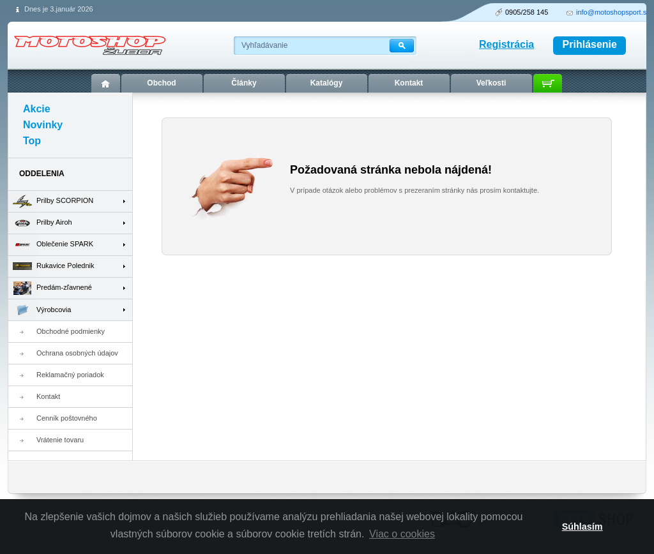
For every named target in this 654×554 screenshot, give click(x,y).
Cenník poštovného (66, 418)
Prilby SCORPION (50, 201)
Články (243, 83)
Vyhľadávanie (264, 45)
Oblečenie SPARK (50, 244)
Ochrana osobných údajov (77, 353)
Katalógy (326, 83)
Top (32, 140)
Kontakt (48, 396)
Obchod (161, 83)
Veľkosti (491, 83)
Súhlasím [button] (582, 526)
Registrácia (506, 44)
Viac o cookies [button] (402, 533)
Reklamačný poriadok (70, 374)
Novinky (43, 124)
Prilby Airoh (40, 223)
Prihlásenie (590, 44)
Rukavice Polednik (51, 266)
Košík (547, 83)
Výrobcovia (39, 309)
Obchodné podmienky (70, 331)
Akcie (36, 108)
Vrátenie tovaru (60, 440)
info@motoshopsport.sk (613, 12)
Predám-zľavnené (50, 288)
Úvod (105, 83)
